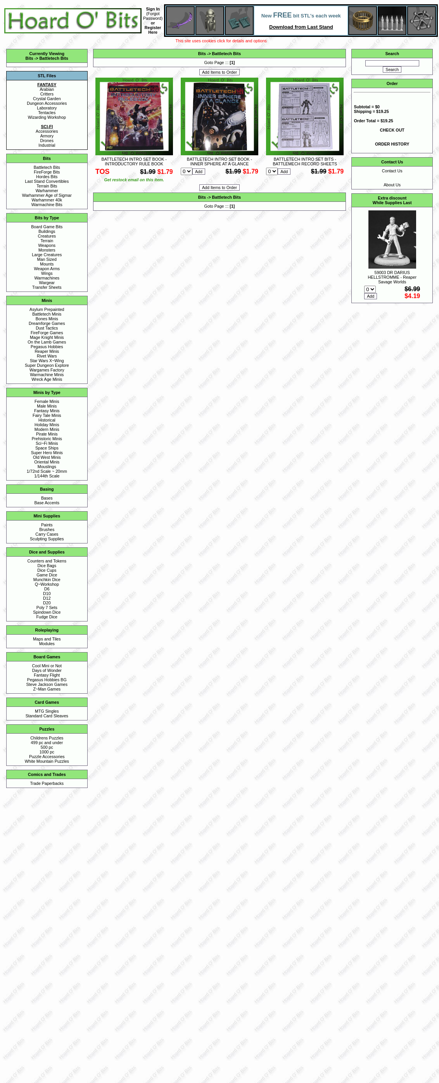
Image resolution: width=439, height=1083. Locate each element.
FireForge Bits (47, 172)
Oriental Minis (46, 462)
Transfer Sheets (46, 287)
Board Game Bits (46, 226)
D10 (47, 593)
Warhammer (47, 190)
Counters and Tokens (47, 561)
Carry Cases (46, 534)
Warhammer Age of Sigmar (47, 195)
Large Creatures (47, 254)
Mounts (47, 264)
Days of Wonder (47, 670)
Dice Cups (46, 570)
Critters (47, 94)
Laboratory (47, 108)
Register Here (153, 30)
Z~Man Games (46, 689)
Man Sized (47, 259)
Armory (47, 136)
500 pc (47, 747)
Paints (47, 524)
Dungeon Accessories (47, 103)
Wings (47, 273)
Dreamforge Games (47, 323)
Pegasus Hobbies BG (47, 679)
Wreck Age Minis (46, 379)
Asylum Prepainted (46, 309)
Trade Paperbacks (47, 783)
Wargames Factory (46, 370)
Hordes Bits (46, 176)
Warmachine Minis (47, 374)
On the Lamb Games (47, 342)
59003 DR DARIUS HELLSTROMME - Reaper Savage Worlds (392, 277)
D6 (47, 589)
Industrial (46, 145)
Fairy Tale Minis (47, 415)
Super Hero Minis (47, 452)
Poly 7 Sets (46, 607)
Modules (47, 643)
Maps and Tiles (47, 639)
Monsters (46, 250)
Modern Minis (47, 429)
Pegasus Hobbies (47, 346)
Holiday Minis (47, 424)
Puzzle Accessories (47, 756)
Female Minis (47, 401)
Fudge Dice (47, 616)
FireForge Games (47, 332)
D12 (47, 598)
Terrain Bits (46, 186)
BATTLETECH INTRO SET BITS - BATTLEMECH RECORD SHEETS (305, 161)
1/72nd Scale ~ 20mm (47, 471)
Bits (29, 58)
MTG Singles (47, 711)
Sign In (153, 9)
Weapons (46, 245)
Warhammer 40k (47, 200)
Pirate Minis (47, 434)
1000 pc (47, 752)
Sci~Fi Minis (47, 443)
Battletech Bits (53, 58)
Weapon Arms (47, 268)
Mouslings (47, 466)
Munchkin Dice (46, 579)
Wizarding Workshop (47, 117)
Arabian (47, 89)
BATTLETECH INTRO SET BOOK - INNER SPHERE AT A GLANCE (219, 161)
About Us (392, 184)
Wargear (47, 282)
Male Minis (47, 406)
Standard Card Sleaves (47, 715)
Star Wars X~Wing (47, 360)
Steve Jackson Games (46, 684)
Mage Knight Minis (47, 337)
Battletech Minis (46, 314)
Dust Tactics (47, 328)
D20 (47, 603)
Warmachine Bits (46, 204)
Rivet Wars (47, 356)
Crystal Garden (47, 98)
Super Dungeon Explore (47, 365)
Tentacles (46, 112)
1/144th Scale (46, 476)
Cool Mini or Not (47, 665)
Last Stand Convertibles (47, 181)
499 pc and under (47, 742)
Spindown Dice (46, 612)
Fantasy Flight (47, 675)
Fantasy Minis (47, 410)
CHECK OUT (392, 130)
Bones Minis (47, 318)
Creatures (47, 236)
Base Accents (47, 502)
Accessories (47, 131)
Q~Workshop (47, 584)
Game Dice (46, 575)
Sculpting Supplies (47, 538)
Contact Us (392, 170)
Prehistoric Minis (47, 438)
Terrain (47, 240)
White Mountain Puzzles (47, 761)
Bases (47, 498)
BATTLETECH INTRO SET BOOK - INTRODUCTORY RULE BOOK (134, 161)
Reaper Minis (47, 351)
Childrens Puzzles (46, 738)
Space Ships (47, 448)
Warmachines (46, 278)
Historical (46, 420)
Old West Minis (46, 457)
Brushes (46, 529)
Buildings (46, 231)
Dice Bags (47, 565)
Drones (47, 140)
